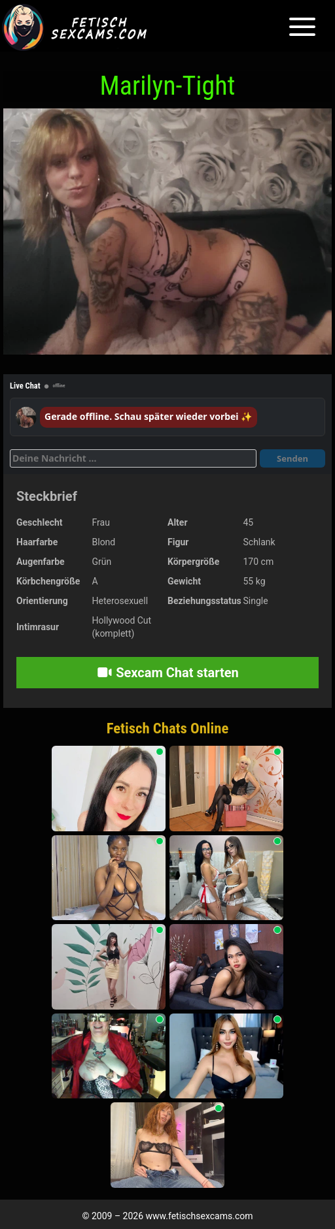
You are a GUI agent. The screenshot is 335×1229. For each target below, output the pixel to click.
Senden (292, 458)
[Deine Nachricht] (133, 458)
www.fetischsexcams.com (199, 1216)
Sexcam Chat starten (167, 672)
